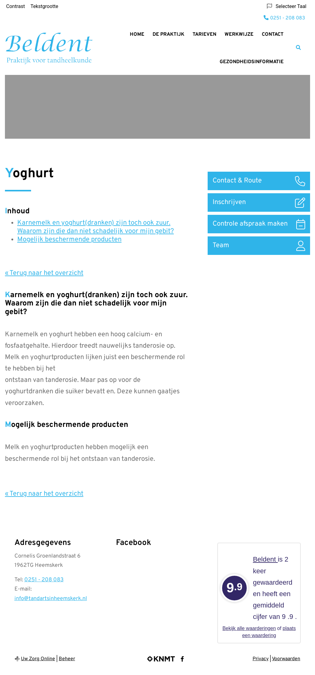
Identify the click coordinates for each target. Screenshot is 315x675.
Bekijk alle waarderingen (249, 628)
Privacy (261, 659)
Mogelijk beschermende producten (69, 239)
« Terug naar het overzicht (44, 273)
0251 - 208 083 (44, 579)
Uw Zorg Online (38, 659)
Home (137, 34)
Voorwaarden (286, 659)
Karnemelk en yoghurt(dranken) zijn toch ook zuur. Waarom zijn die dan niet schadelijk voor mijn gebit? (95, 227)
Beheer (67, 659)
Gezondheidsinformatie (252, 62)
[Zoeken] (298, 47)
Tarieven (204, 34)
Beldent (265, 559)
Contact (273, 34)
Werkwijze (239, 34)
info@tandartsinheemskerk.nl (50, 598)
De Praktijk (168, 34)
